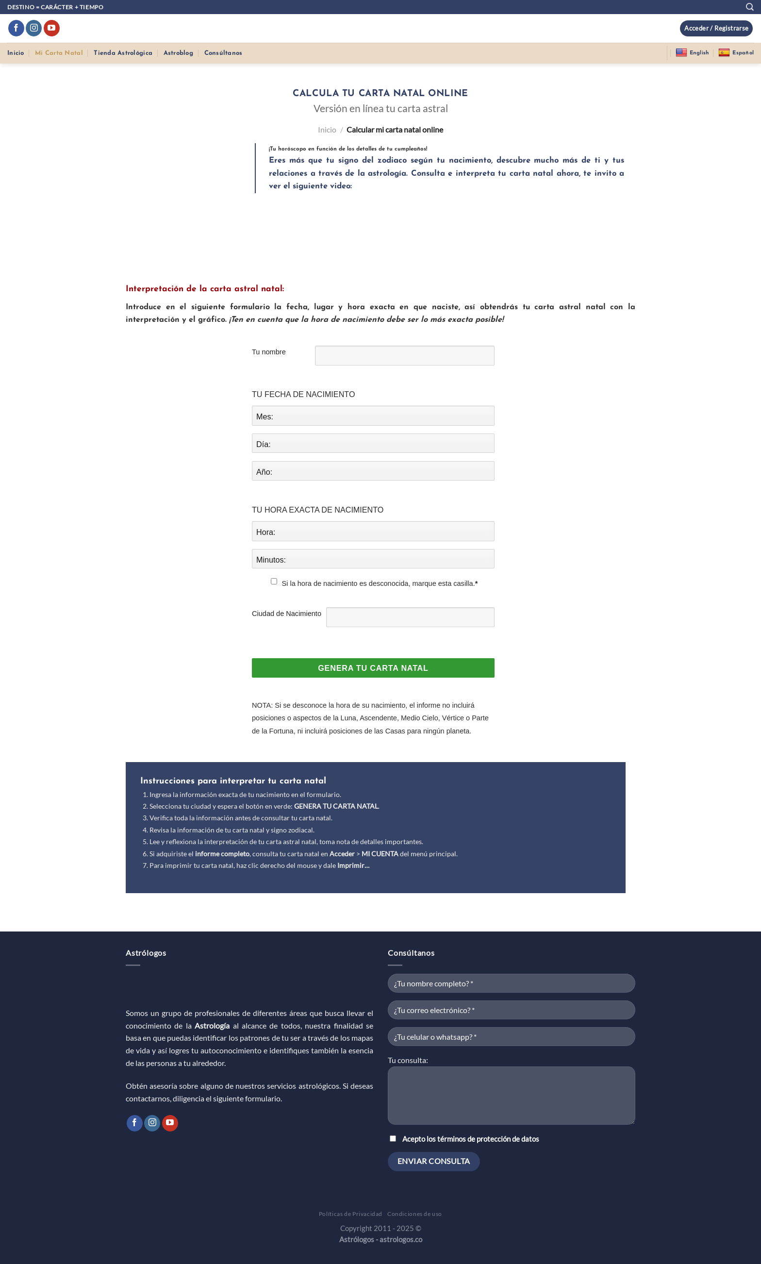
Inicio (15, 53)
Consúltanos (223, 53)
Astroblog (178, 53)
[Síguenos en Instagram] (34, 28)
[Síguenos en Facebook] (16, 28)
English (693, 53)
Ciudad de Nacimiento (286, 613)
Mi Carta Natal (59, 53)
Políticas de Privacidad (350, 1213)
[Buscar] (750, 7)
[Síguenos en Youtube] (52, 28)
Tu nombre (269, 352)
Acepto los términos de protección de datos (470, 1139)
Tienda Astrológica (123, 53)
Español (736, 53)
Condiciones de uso (414, 1213)
